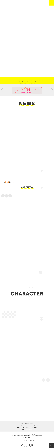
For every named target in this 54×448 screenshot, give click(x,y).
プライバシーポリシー (23, 440)
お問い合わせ (32, 440)
